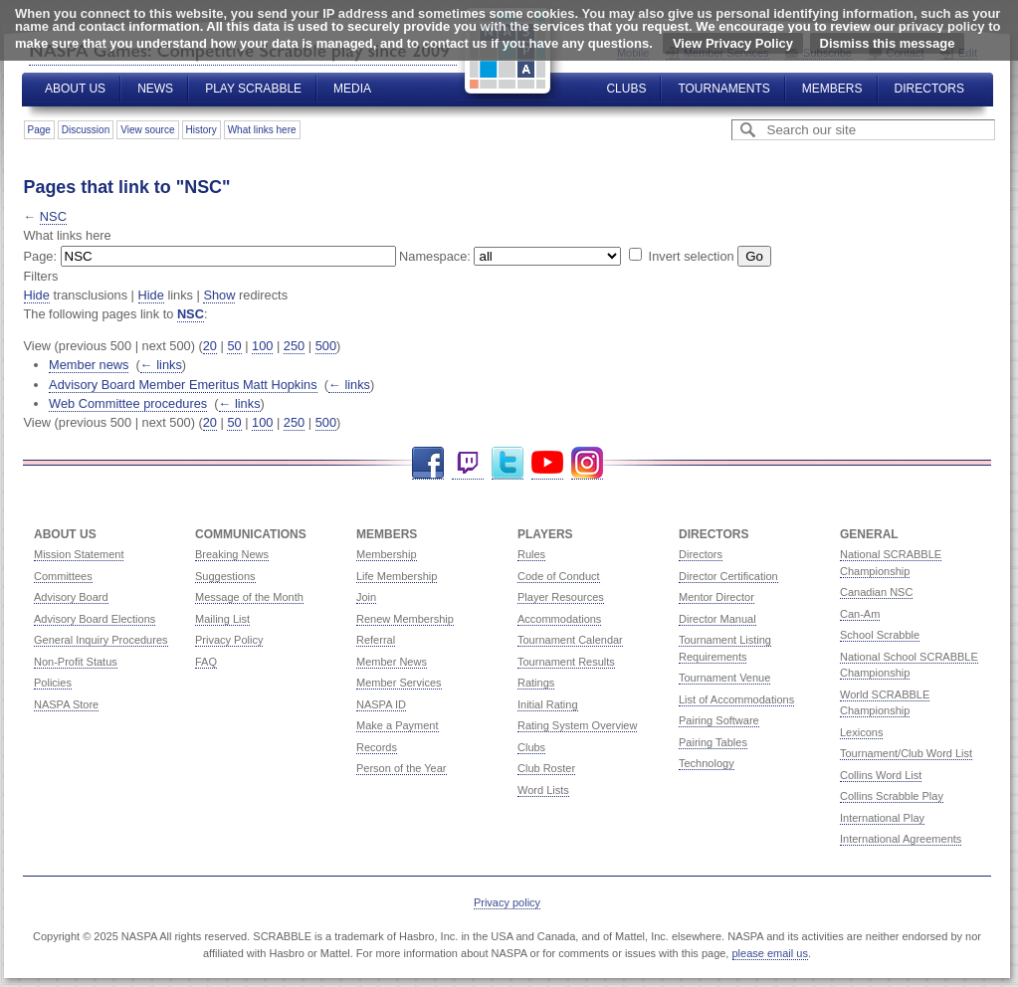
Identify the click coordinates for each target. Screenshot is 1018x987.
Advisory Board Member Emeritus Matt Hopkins (183, 384)
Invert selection (691, 256)
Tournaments (723, 89)
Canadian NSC (876, 592)
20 (210, 345)
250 (294, 345)
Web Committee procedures (128, 403)
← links (161, 364)
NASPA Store (66, 704)
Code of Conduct (558, 576)
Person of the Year (401, 768)
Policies (53, 683)
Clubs (626, 89)
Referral (375, 640)
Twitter (507, 463)
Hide (37, 295)
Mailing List (222, 619)
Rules (531, 554)
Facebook (428, 463)
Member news (88, 364)
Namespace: (435, 256)
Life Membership (396, 576)
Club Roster (546, 768)
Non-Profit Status (75, 662)
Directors (929, 89)
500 (325, 345)
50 (234, 345)
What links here (262, 129)
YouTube (547, 463)
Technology (706, 763)
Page (39, 129)
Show (219, 295)
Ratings (535, 683)
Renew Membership (405, 619)
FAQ (206, 662)
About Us (75, 89)
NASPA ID (381, 704)
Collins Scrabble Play (891, 796)
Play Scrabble (253, 89)
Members (832, 89)
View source (147, 129)
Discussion (85, 129)
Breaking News (232, 554)
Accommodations (559, 619)
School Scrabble (879, 635)
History (201, 129)
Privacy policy (507, 902)
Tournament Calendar (570, 640)
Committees (63, 576)
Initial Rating (547, 704)
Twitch (468, 463)
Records (376, 747)
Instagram (587, 463)
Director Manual (717, 619)
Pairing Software (719, 720)
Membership (386, 554)
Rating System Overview (577, 725)
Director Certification (728, 576)
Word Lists (543, 790)
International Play (882, 818)
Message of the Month (249, 597)
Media (352, 89)
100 (262, 345)
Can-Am (860, 614)
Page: (40, 256)
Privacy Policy (229, 640)
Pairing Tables (713, 742)
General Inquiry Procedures (101, 640)
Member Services (399, 683)
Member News (391, 662)
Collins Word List (880, 775)
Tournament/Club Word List (906, 753)
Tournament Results (566, 662)
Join (366, 597)
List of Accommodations (736, 699)
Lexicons (861, 732)
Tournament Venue (724, 678)
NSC (53, 216)
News (155, 89)
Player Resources (560, 597)
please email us (770, 953)
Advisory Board (71, 597)
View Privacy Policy (733, 43)
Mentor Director (716, 597)
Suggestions (225, 576)
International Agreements (900, 839)
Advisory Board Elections (94, 619)
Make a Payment (397, 725)
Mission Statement (78, 554)
